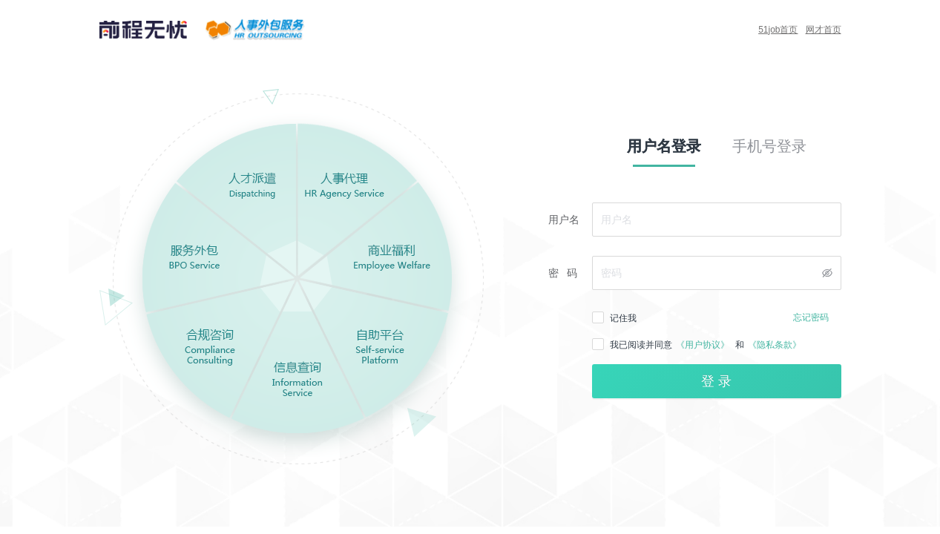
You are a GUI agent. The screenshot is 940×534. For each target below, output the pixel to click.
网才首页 (823, 29)
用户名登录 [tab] (664, 146)
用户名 (563, 219)
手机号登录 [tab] (769, 146)
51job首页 (778, 29)
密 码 (563, 273)
